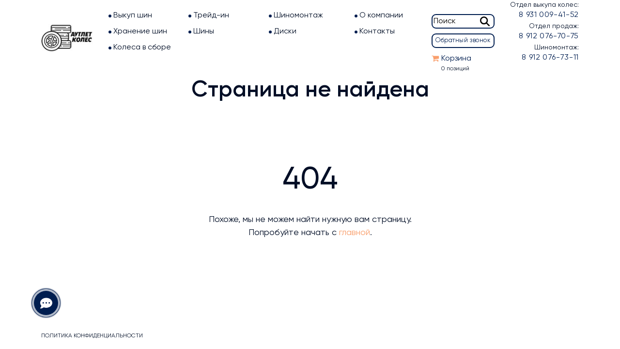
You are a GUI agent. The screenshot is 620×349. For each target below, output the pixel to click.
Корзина (456, 59)
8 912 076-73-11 (550, 58)
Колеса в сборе (142, 47)
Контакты (377, 31)
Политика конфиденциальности (92, 336)
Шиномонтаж (298, 15)
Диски (285, 31)
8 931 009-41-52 (549, 15)
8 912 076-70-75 (549, 36)
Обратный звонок (463, 40)
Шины (203, 31)
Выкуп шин (132, 15)
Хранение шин (140, 31)
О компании (381, 15)
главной (354, 232)
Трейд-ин (211, 15)
